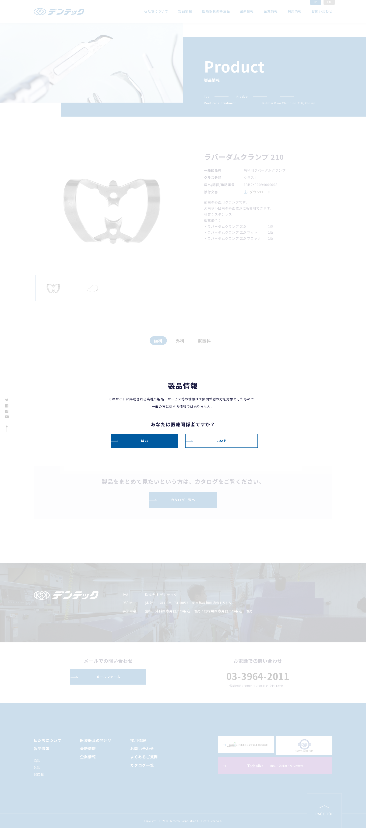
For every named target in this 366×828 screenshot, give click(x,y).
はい (144, 440)
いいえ (221, 440)
